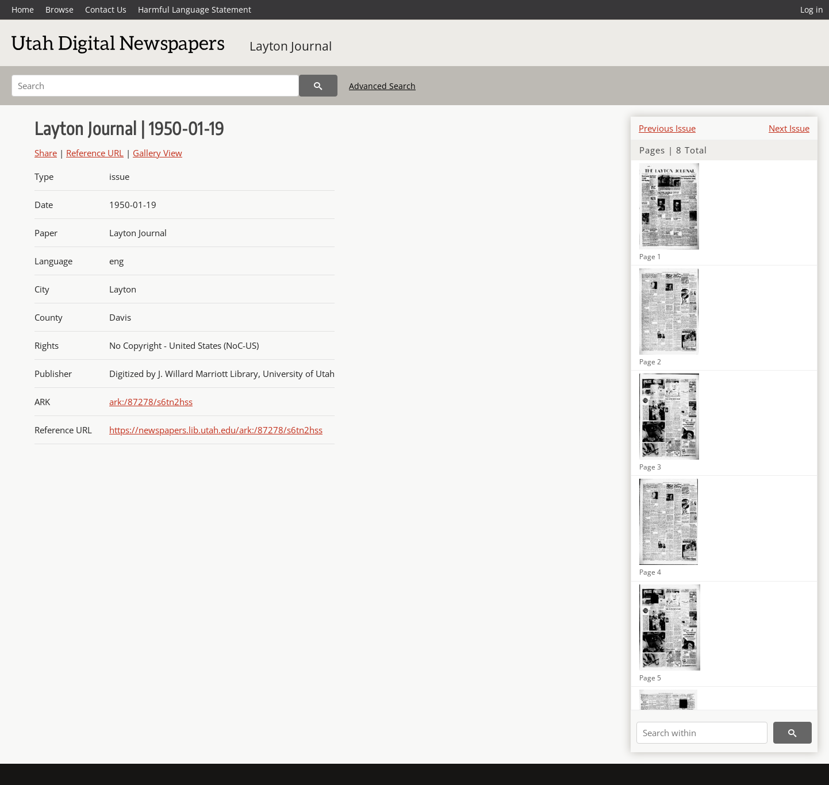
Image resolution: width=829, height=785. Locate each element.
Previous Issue (667, 128)
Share (45, 153)
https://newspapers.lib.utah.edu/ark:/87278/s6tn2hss (216, 430)
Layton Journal (291, 46)
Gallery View (157, 153)
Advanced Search (382, 85)
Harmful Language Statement (194, 9)
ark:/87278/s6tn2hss (151, 401)
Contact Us (105, 9)
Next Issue (789, 128)
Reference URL (95, 153)
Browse (59, 9)
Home (22, 9)
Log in (811, 9)
